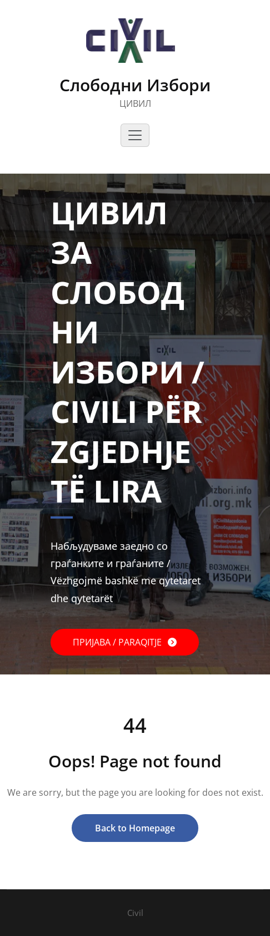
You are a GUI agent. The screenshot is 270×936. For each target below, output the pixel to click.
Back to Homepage (135, 828)
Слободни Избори (135, 84)
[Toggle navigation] (135, 135)
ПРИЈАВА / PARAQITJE (118, 642)
